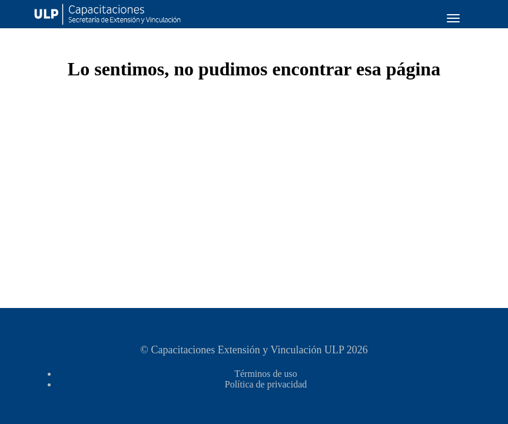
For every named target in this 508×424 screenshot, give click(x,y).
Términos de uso (265, 374)
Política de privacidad (266, 384)
